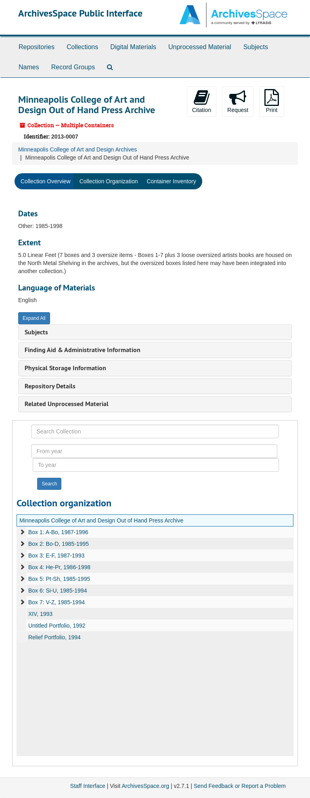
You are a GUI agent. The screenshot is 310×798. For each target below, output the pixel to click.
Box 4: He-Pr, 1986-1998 (59, 567)
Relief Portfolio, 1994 (54, 637)
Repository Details (50, 386)
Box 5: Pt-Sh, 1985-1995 (59, 579)
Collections (82, 47)
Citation (201, 101)
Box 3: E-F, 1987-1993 (56, 555)
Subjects (255, 47)
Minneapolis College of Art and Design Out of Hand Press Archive (101, 520)
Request (237, 101)
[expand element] (22, 532)
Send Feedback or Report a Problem (240, 786)
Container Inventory (171, 181)
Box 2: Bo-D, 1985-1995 (58, 544)
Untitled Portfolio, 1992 (57, 625)
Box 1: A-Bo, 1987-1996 (58, 532)
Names (29, 67)
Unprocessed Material (199, 47)
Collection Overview (46, 181)
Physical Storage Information (65, 368)
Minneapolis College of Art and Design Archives (77, 149)
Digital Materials (133, 47)
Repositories (36, 47)
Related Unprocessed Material (67, 404)
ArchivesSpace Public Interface (80, 13)
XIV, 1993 (40, 614)
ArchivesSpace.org (145, 786)
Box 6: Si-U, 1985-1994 (57, 590)
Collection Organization (109, 181)
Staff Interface (87, 786)
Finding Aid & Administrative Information (82, 350)
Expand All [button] (34, 318)
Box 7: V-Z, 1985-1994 (56, 602)
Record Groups (73, 67)
